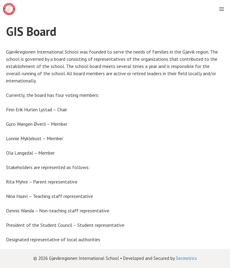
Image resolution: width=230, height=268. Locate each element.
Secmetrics (186, 258)
